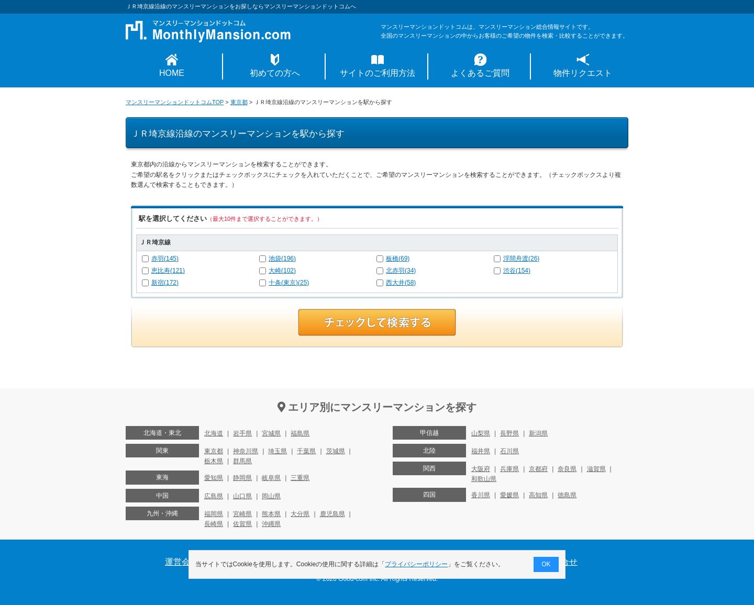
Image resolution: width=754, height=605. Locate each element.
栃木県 (213, 461)
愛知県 (213, 477)
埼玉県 (277, 451)
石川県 (509, 451)
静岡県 (242, 477)
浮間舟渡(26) (521, 258)
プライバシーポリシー (416, 564)
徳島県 (567, 495)
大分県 (300, 514)
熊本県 (271, 514)
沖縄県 (271, 524)
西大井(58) (401, 282)
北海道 (213, 433)
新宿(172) (165, 282)
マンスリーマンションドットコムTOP (175, 102)
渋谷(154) (516, 270)
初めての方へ (275, 73)
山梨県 (480, 433)
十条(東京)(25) (289, 282)
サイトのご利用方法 (377, 73)
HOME (171, 73)
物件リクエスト (582, 73)
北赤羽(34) (401, 270)
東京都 (239, 102)
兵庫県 (509, 469)
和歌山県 (483, 479)
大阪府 (480, 469)
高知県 (538, 495)
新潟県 (538, 433)
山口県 (242, 496)
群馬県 (242, 461)
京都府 (538, 469)
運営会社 (181, 561)
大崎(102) (282, 270)
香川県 (480, 495)
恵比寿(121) (168, 270)
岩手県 (242, 433)
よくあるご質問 (480, 73)
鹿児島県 (332, 514)
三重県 (300, 477)
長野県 (509, 433)
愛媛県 (509, 495)
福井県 (480, 451)
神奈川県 (245, 451)
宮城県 (271, 433)
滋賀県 (596, 469)
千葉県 (306, 451)
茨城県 (335, 451)
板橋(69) (397, 258)
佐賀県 (242, 524)
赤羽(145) (165, 258)
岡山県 (271, 496)
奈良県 (567, 469)
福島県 (300, 433)
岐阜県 (271, 477)
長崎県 (213, 524)
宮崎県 (242, 514)
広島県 (213, 496)
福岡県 (213, 514)
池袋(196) (282, 258)
